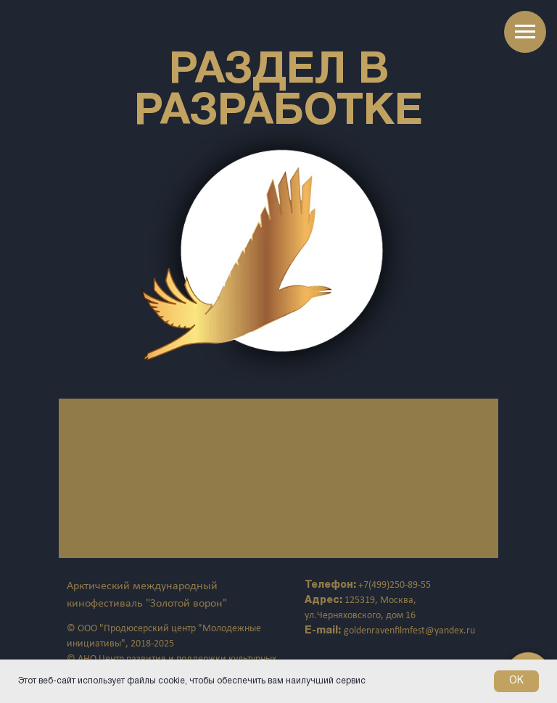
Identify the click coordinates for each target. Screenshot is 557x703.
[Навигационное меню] (525, 32)
